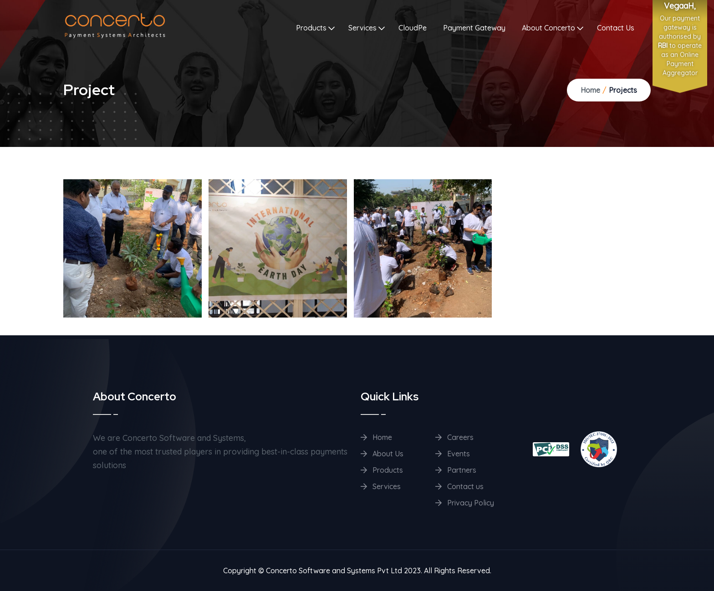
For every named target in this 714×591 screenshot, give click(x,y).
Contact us (459, 486)
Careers (454, 437)
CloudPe (412, 27)
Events (452, 453)
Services (362, 27)
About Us (382, 453)
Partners (455, 470)
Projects (623, 90)
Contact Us (615, 27)
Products (311, 27)
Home (590, 90)
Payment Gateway (474, 27)
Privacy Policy (464, 502)
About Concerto (548, 27)
